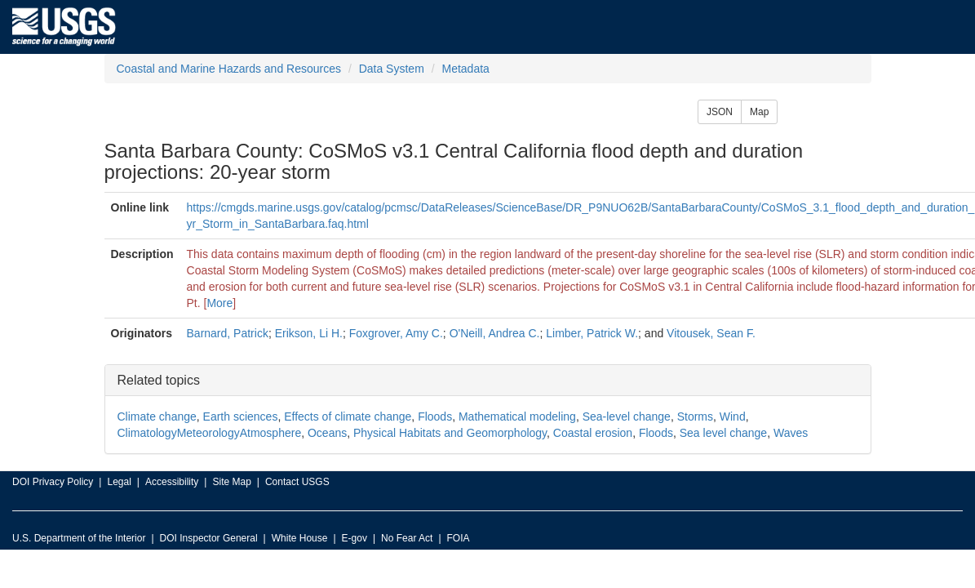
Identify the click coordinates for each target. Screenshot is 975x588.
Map (759, 112)
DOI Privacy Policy (52, 482)
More (219, 303)
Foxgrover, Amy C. (396, 333)
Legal (119, 482)
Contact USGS (297, 482)
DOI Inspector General (209, 538)
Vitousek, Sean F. (711, 333)
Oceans (327, 432)
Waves (790, 432)
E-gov (354, 538)
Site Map (231, 482)
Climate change (157, 416)
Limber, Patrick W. (592, 333)
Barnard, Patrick (227, 333)
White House (300, 538)
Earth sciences (240, 416)
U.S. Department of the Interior (78, 538)
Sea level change (723, 432)
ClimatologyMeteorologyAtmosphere (209, 432)
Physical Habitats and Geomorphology (450, 432)
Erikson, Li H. (309, 333)
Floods (435, 416)
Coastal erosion (592, 432)
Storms (695, 416)
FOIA (458, 538)
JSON (720, 112)
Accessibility (171, 482)
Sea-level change (627, 416)
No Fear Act (406, 538)
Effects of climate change (347, 416)
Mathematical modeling (517, 416)
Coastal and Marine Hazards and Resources (229, 68)
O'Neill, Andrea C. (495, 333)
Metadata (465, 68)
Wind (733, 416)
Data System (391, 68)
